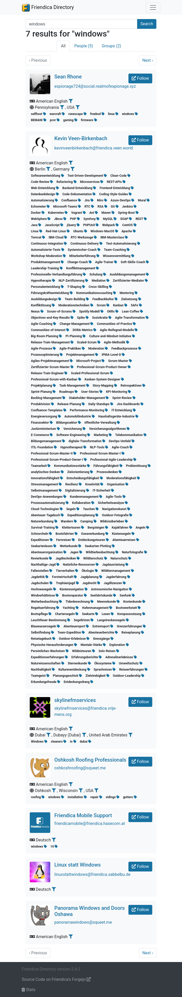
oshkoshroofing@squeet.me (80, 767)
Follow (140, 78)
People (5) (83, 45)
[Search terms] (81, 24)
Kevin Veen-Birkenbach (80, 138)
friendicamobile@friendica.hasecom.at (89, 823)
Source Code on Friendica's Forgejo (56, 979)
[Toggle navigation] (153, 7)
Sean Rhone (68, 77)
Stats (28, 989)
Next (147, 60)
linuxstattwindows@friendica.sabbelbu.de (92, 874)
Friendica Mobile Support (83, 815)
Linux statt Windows (77, 865)
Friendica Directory (48, 7)
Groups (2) (111, 45)
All (63, 45)
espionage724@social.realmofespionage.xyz (95, 86)
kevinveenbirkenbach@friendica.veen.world (93, 148)
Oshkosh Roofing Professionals (90, 760)
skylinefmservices (75, 700)
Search (146, 23)
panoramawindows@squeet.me (83, 922)
